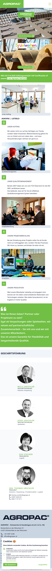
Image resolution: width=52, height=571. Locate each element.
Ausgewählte (42, 565)
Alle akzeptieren (10, 565)
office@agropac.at (10, 536)
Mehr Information (11, 561)
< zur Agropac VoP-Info (17, 78)
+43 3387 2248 (9, 534)
